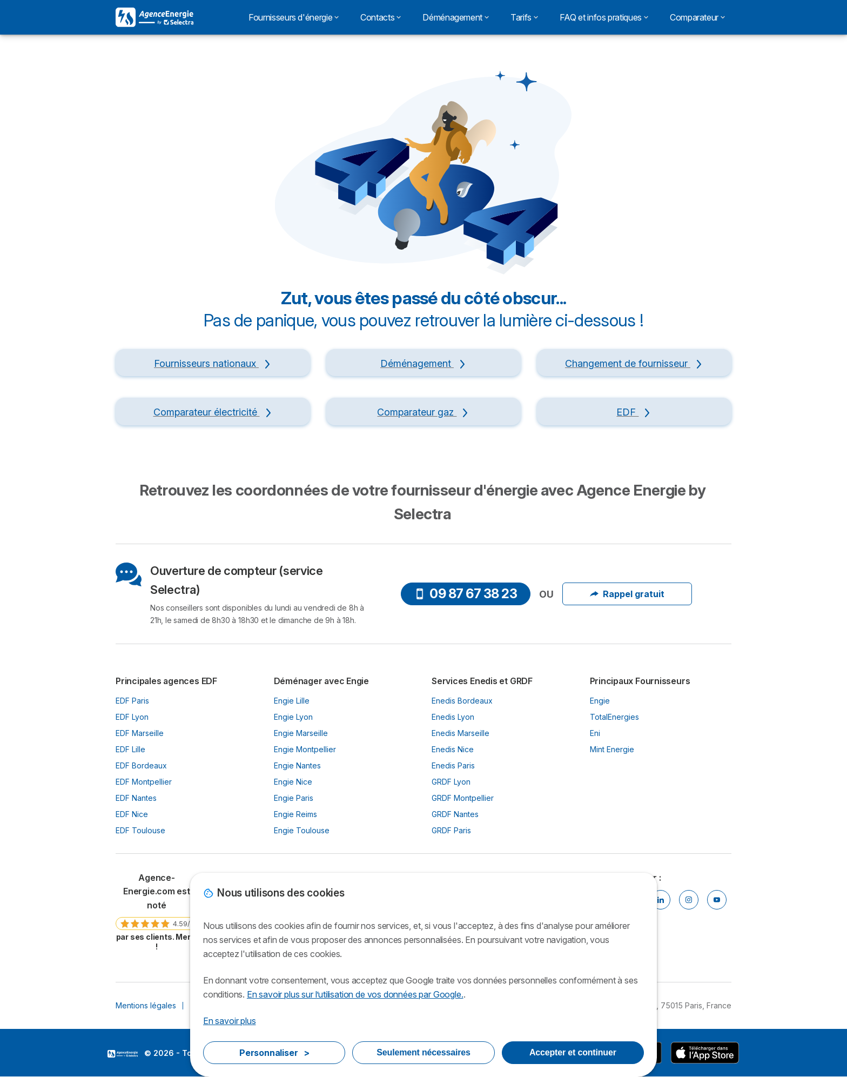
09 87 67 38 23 (465, 593)
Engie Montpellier (305, 749)
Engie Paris (293, 797)
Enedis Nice (453, 749)
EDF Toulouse (140, 830)
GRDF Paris (451, 830)
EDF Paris (132, 700)
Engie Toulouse (302, 830)
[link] (157, 911)
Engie (600, 700)
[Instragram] (688, 899)
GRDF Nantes (455, 814)
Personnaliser (274, 1052)
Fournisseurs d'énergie (293, 17)
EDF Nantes (136, 797)
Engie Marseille (301, 733)
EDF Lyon (132, 716)
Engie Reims (295, 814)
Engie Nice (293, 781)
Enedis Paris (453, 765)
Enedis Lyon (453, 716)
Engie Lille (292, 700)
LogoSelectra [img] (122, 1054)
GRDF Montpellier (463, 797)
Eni (595, 733)
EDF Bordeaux (141, 765)
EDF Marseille (140, 733)
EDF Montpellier (144, 781)
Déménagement (455, 17)
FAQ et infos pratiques (604, 17)
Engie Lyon (293, 716)
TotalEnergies (614, 716)
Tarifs (524, 17)
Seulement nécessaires (423, 1052)
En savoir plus (229, 1020)
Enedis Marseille (460, 733)
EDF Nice (132, 814)
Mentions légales (146, 1005)
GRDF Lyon (451, 781)
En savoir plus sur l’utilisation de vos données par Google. (355, 994)
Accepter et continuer (572, 1052)
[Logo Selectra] (154, 17)
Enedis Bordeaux (462, 700)
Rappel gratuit (627, 593)
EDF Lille (130, 749)
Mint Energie (612, 749)
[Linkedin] (660, 899)
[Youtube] (717, 899)
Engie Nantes (297, 765)
